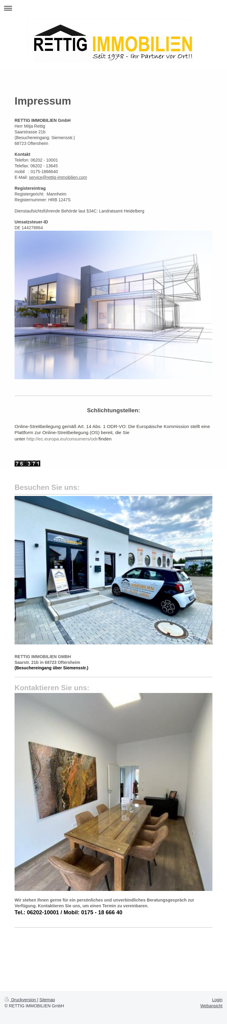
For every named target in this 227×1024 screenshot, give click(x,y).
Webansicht (211, 1005)
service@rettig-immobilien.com (58, 177)
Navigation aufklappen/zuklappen (113, 8)
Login (217, 999)
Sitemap (47, 999)
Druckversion (21, 999)
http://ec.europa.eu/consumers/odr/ (62, 438)
